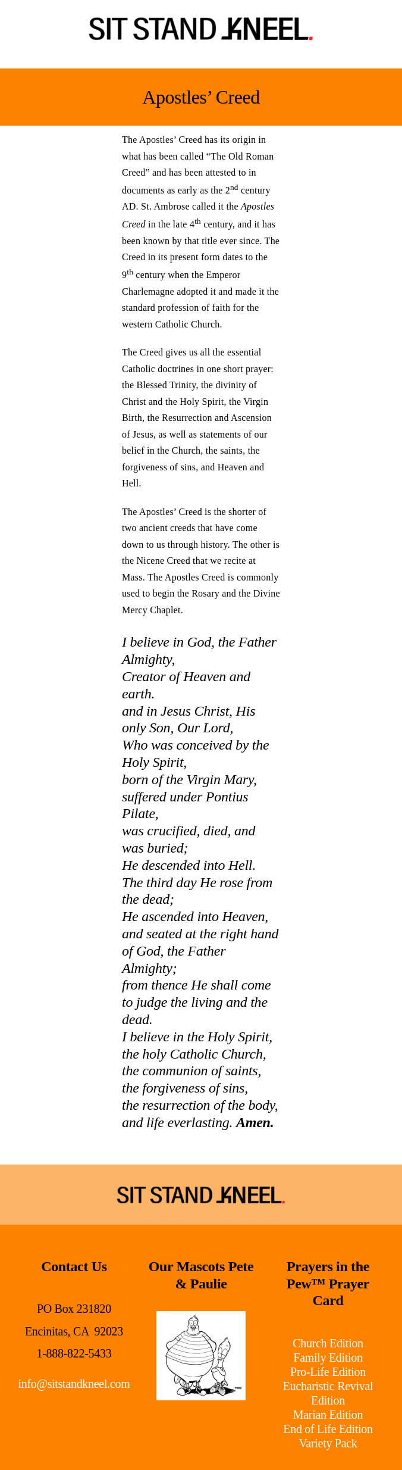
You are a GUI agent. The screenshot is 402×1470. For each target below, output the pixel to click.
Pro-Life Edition (328, 1371)
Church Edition (328, 1343)
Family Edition (327, 1357)
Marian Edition (328, 1414)
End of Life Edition (327, 1428)
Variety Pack (328, 1443)
